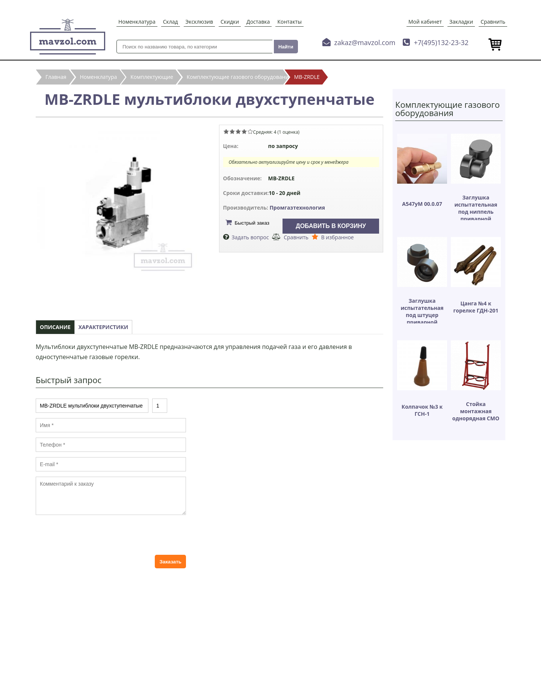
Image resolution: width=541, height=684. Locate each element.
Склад (170, 21)
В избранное (337, 237)
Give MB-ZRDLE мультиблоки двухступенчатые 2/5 (232, 131)
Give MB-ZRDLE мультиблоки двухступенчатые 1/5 (226, 131)
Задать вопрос (250, 237)
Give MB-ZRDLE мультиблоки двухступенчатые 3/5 (238, 131)
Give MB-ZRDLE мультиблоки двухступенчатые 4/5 (244, 131)
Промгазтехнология (297, 207)
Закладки (461, 21)
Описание (55, 327)
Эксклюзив (199, 21)
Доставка (258, 21)
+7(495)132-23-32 (441, 42)
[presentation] (93, 535)
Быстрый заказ (252, 223)
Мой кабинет (425, 21)
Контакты (289, 21)
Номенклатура (137, 21)
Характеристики (103, 327)
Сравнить (493, 21)
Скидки (230, 21)
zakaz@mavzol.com (365, 42)
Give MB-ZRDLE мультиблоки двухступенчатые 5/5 (250, 131)
